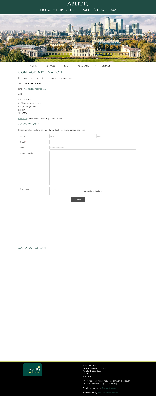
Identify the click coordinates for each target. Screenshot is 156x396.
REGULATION (84, 65)
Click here (22, 118)
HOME (33, 65)
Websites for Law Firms (108, 392)
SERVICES (50, 65)
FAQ (66, 65)
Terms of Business (110, 388)
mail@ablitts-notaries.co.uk (35, 88)
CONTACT (105, 65)
